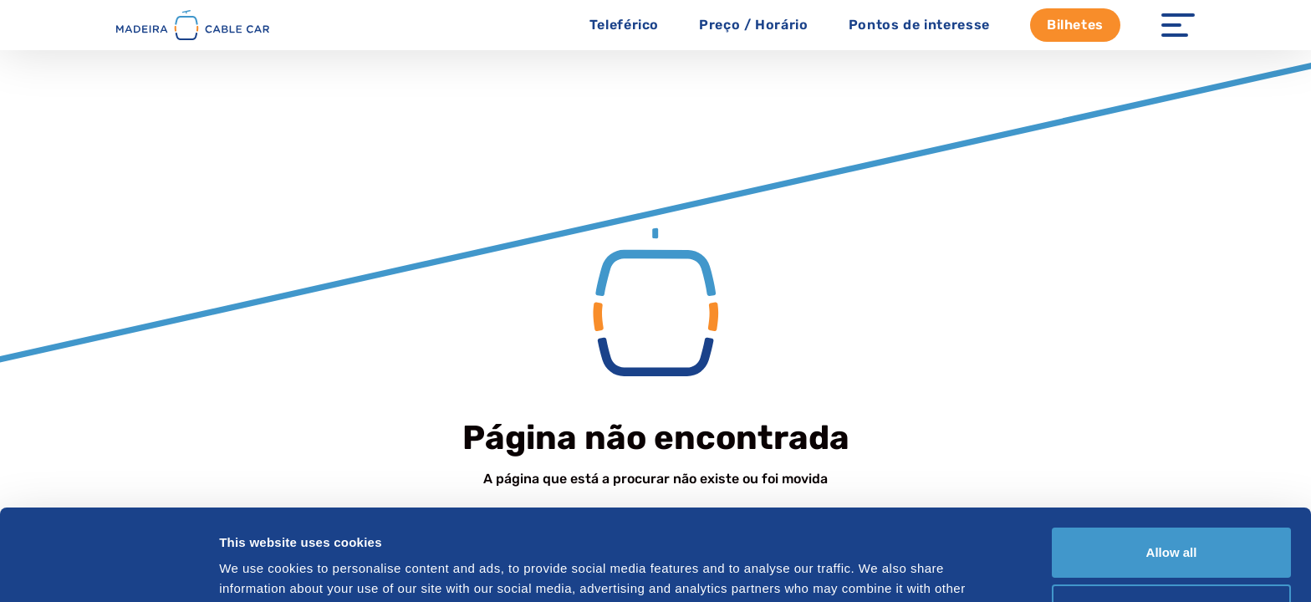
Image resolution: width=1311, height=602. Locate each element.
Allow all (1171, 467)
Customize (1172, 523)
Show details (258, 569)
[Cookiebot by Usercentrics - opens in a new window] (108, 569)
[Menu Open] (1178, 25)
